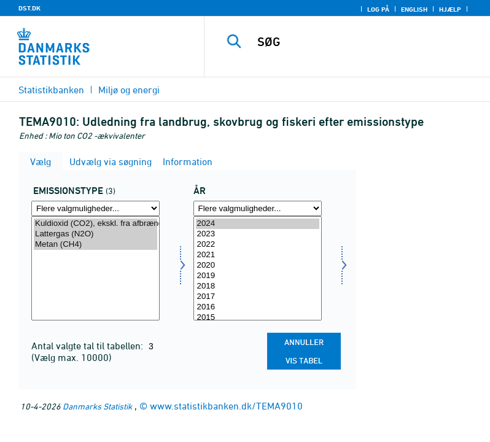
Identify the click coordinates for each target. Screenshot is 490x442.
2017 (257, 297)
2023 (257, 234)
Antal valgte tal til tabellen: (88, 345)
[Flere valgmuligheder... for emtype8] (95, 208)
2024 (257, 224)
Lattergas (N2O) (95, 234)
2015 (257, 317)
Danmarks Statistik (97, 406)
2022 (257, 244)
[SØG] (365, 41)
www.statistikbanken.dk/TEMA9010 (226, 405)
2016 (257, 307)
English (414, 9)
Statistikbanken (51, 89)
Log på (378, 9)
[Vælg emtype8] (95, 268)
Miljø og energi (129, 89)
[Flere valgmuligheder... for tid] (257, 208)
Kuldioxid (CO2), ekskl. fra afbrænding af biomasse (95, 224)
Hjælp (450, 9)
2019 (257, 276)
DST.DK (29, 8)
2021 (257, 255)
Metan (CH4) (95, 244)
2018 (257, 286)
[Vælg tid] (257, 268)
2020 (257, 265)
